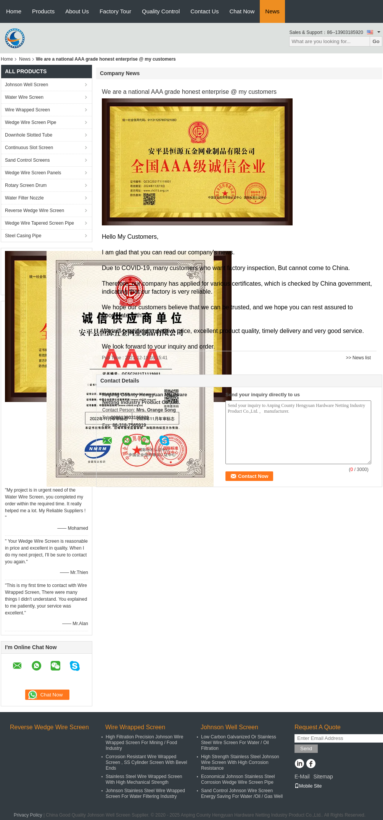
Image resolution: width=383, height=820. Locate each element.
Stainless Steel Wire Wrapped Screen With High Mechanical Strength (144, 779)
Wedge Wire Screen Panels (33, 172)
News (272, 11)
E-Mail (302, 776)
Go (376, 41)
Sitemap (323, 776)
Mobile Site (308, 786)
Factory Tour (115, 11)
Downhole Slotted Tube (28, 135)
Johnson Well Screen (26, 84)
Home (13, 11)
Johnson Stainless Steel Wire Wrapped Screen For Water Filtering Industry (145, 793)
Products (43, 11)
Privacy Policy (28, 815)
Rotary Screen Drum (26, 185)
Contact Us (204, 11)
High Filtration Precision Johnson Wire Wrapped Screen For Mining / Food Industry (144, 742)
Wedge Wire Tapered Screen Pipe (39, 223)
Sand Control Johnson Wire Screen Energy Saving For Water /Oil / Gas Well (242, 793)
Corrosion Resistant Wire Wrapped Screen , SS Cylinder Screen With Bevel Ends (146, 762)
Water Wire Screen (24, 97)
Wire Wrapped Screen (27, 110)
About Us (77, 11)
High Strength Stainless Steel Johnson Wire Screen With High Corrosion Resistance (240, 762)
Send (306, 748)
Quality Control (161, 11)
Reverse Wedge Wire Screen (34, 210)
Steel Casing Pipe (23, 235)
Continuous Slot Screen (29, 147)
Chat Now (241, 11)
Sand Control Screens (27, 160)
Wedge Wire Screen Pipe (30, 122)
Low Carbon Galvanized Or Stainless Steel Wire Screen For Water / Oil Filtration (238, 742)
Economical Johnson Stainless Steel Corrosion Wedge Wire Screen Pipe (238, 779)
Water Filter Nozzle (24, 198)
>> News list (358, 357)
